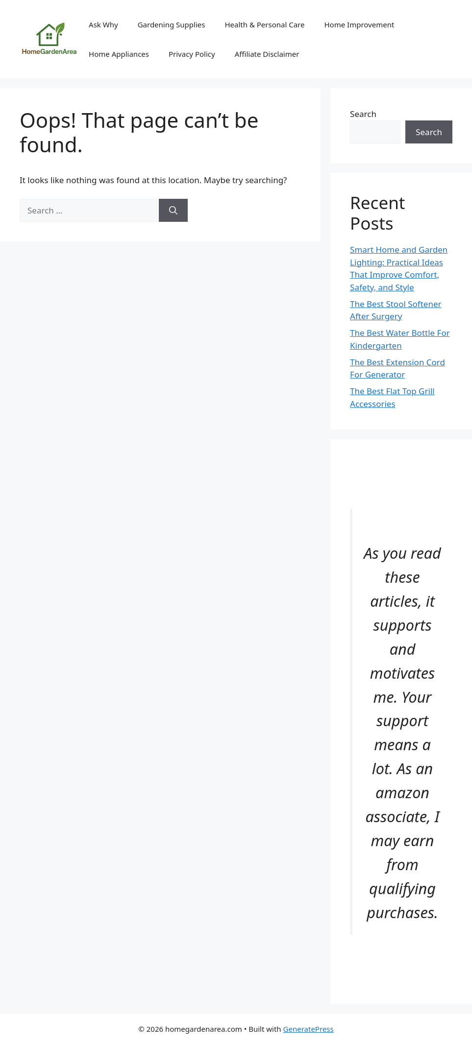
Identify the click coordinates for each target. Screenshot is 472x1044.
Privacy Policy (192, 54)
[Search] (173, 210)
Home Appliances (119, 54)
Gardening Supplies (171, 24)
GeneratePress (308, 1029)
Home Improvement (359, 24)
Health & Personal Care (264, 24)
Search (363, 113)
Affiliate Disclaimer (267, 54)
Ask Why (103, 24)
